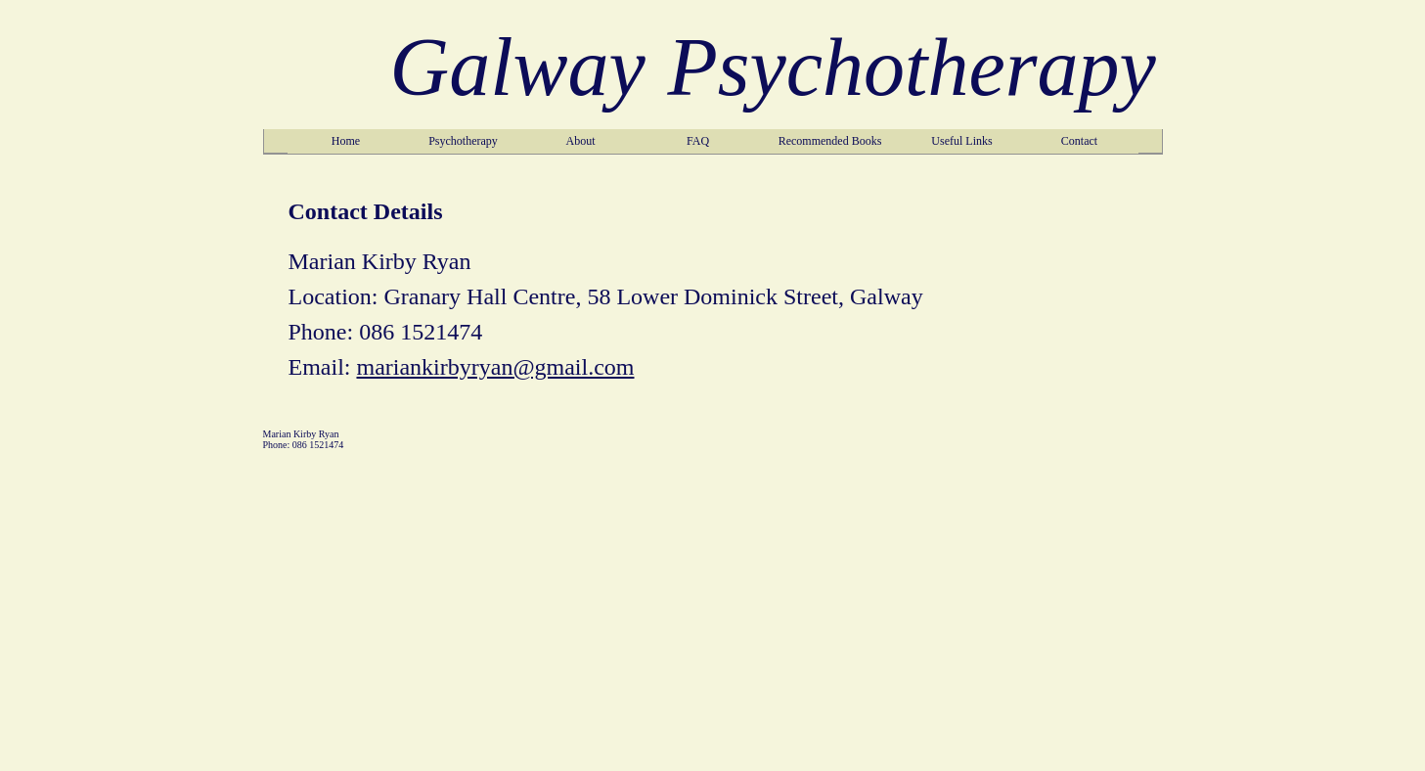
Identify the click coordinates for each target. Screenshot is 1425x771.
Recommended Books (830, 141)
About (581, 141)
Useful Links (961, 141)
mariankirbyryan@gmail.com (495, 367)
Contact (1079, 141)
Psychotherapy (463, 141)
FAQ (698, 141)
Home (346, 141)
